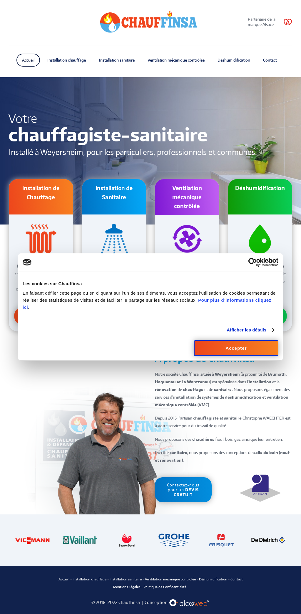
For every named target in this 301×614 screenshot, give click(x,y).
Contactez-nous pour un (183, 490)
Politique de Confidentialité (164, 587)
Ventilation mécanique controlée (170, 579)
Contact (236, 579)
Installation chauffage (89, 579)
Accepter (236, 348)
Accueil (64, 579)
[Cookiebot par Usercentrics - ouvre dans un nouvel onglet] (252, 262)
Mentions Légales (126, 587)
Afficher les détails (246, 329)
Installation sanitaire (126, 579)
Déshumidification (212, 579)
